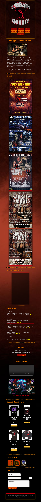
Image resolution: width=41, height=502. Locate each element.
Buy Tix (19, 322)
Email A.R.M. (21, 355)
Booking (14, 31)
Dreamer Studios (19, 496)
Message (21, 29)
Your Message (19, 484)
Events (14, 29)
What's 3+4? (25, 478)
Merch (21, 31)
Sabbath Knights (29, 496)
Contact (20, 34)
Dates (27, 29)
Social (27, 31)
